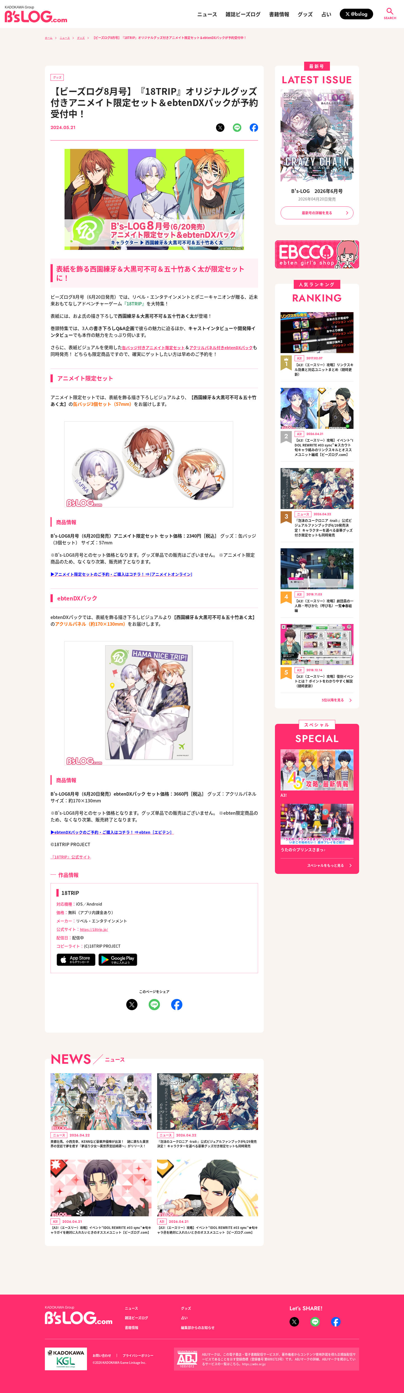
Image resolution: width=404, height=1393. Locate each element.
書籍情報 (279, 14)
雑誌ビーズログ (243, 14)
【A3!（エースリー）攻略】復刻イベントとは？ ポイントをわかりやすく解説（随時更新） (323, 698)
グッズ (305, 14)
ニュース (207, 14)
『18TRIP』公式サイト (73, 857)
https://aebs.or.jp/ (255, 1364)
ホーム (49, 37)
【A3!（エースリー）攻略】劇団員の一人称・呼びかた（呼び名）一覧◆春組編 (324, 622)
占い (326, 14)
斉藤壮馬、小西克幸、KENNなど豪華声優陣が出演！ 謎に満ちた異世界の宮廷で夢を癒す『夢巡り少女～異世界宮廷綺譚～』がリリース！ (99, 1151)
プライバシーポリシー (144, 1355)
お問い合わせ (103, 1355)
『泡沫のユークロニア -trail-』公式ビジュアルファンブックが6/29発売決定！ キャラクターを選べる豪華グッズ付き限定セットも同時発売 (207, 1151)
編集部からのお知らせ (200, 1327)
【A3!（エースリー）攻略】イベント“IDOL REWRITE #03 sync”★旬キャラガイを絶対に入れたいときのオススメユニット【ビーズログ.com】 (100, 1248)
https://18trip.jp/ (96, 930)
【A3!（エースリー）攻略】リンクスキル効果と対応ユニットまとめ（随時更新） (324, 371)
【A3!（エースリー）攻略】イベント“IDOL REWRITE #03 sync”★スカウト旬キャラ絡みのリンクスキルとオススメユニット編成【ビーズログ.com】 (324, 453)
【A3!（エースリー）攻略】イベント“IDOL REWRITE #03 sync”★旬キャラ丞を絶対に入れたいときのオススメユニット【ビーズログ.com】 (207, 1248)
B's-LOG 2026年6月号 (317, 190)
